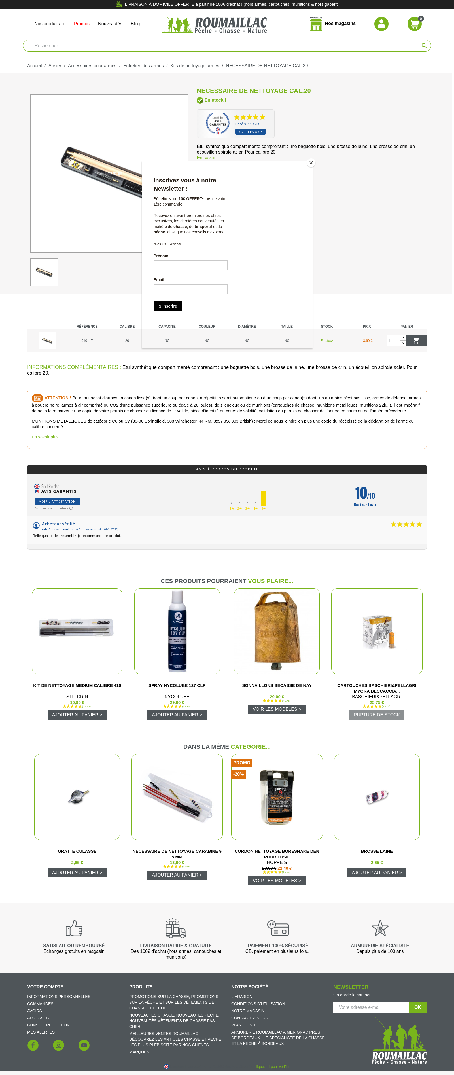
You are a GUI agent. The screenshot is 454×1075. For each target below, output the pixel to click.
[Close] (311, 162)
